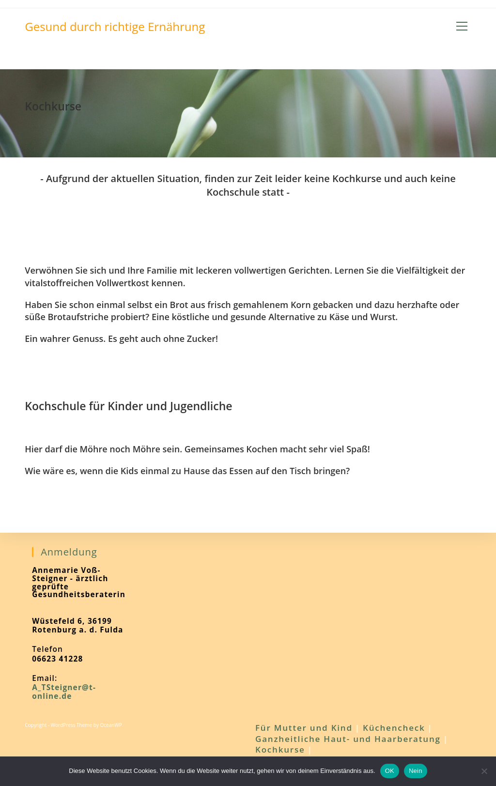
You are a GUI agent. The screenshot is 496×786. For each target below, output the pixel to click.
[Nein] (484, 771)
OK (389, 770)
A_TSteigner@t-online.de (64, 691)
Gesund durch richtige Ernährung (115, 26)
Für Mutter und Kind (304, 727)
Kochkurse (280, 749)
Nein (415, 770)
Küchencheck (394, 727)
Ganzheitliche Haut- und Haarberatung (348, 738)
